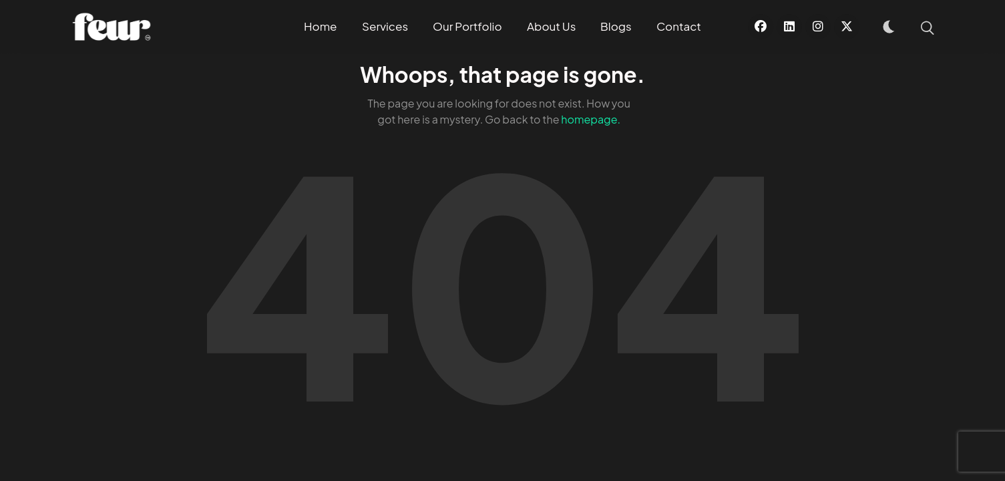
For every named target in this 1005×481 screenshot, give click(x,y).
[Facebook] (760, 26)
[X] (846, 26)
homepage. (590, 119)
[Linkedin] (789, 26)
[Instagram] (818, 26)
